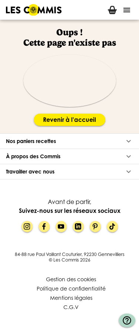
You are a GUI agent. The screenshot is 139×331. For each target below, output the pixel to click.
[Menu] (126, 10)
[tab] (112, 10)
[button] (69, 141)
